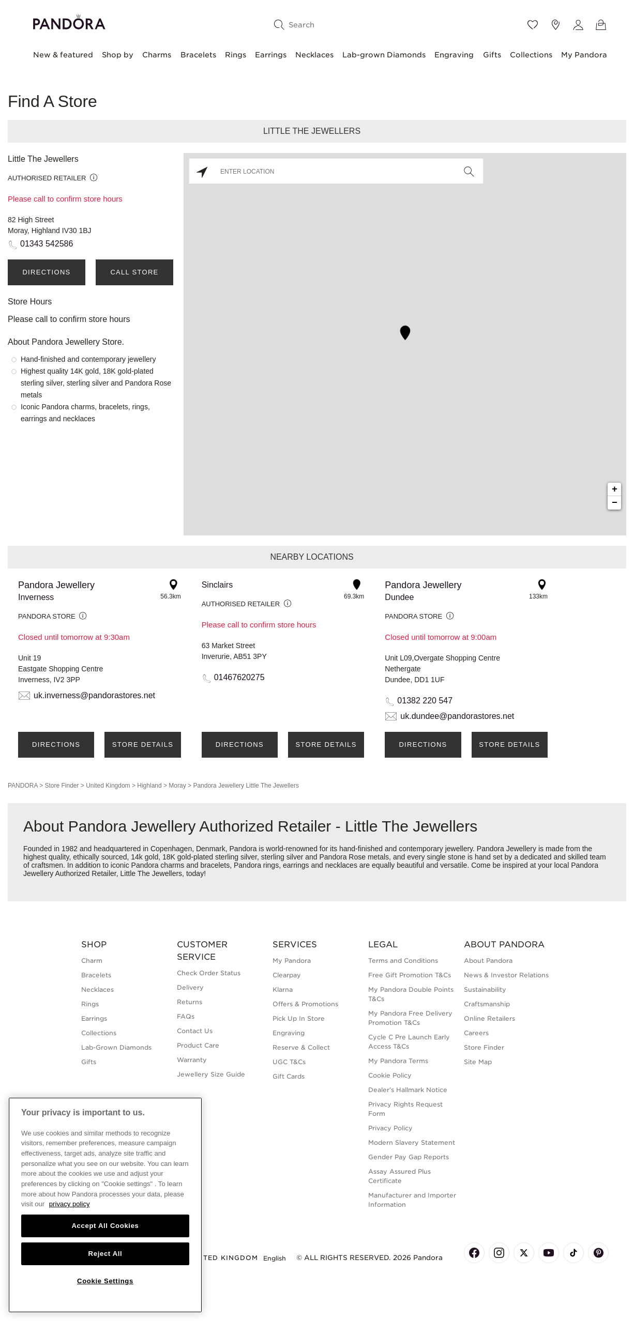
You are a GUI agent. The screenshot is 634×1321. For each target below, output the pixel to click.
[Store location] (555, 24)
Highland (149, 785)
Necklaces (314, 55)
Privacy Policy (390, 1128)
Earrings (270, 55)
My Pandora (584, 55)
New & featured (63, 55)
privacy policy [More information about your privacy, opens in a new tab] (69, 1204)
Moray (177, 785)
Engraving (454, 55)
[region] (105, 1205)
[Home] (69, 20)
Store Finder (61, 785)
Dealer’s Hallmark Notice (407, 1090)
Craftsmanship (487, 1004)
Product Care (198, 1045)
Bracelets (198, 55)
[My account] (578, 24)
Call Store (134, 272)
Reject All (105, 1253)
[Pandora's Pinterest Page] (598, 1252)
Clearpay (287, 975)
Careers (476, 1033)
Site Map (478, 1062)
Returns (189, 1002)
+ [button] (614, 489)
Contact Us (195, 1031)
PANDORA (23, 785)
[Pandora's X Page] (524, 1252)
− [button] (614, 503)
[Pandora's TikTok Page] (573, 1252)
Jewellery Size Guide (211, 1074)
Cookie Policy (390, 1075)
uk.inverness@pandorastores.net (94, 695)
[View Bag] (601, 24)
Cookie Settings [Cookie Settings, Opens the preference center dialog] (105, 1281)
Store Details (142, 744)
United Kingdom (108, 785)
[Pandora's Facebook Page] (474, 1252)
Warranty (192, 1060)
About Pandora (488, 960)
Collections (531, 55)
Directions (46, 272)
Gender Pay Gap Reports (408, 1157)
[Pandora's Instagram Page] (499, 1252)
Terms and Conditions (403, 960)
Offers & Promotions (305, 1004)
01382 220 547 (424, 700)
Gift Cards (289, 1076)
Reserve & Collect (301, 1047)
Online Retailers (489, 1018)
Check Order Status (208, 973)
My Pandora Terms (398, 1061)
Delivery (190, 987)
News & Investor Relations (506, 975)
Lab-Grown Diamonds (116, 1047)
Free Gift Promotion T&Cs (409, 975)
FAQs (185, 1016)
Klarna (283, 989)
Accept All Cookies (105, 1226)
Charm (91, 960)
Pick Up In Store (299, 1018)
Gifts (492, 55)
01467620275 (239, 677)
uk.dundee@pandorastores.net (457, 716)
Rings (235, 55)
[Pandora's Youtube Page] (548, 1252)
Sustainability (485, 989)
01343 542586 (46, 243)
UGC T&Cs (289, 1062)
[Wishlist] (532, 24)
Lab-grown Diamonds (384, 55)
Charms (156, 55)
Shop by (117, 55)
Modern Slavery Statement (411, 1142)
